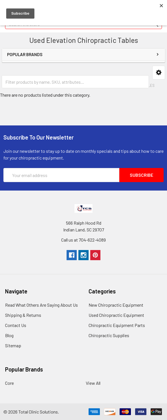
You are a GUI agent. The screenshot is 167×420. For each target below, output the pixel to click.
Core (9, 383)
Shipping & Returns (23, 315)
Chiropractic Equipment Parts (117, 325)
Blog (9, 335)
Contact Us (15, 325)
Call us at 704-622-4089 (83, 239)
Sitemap (13, 345)
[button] (158, 72)
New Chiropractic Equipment (116, 305)
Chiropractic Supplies (109, 335)
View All (93, 383)
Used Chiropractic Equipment (116, 315)
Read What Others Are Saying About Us (41, 305)
